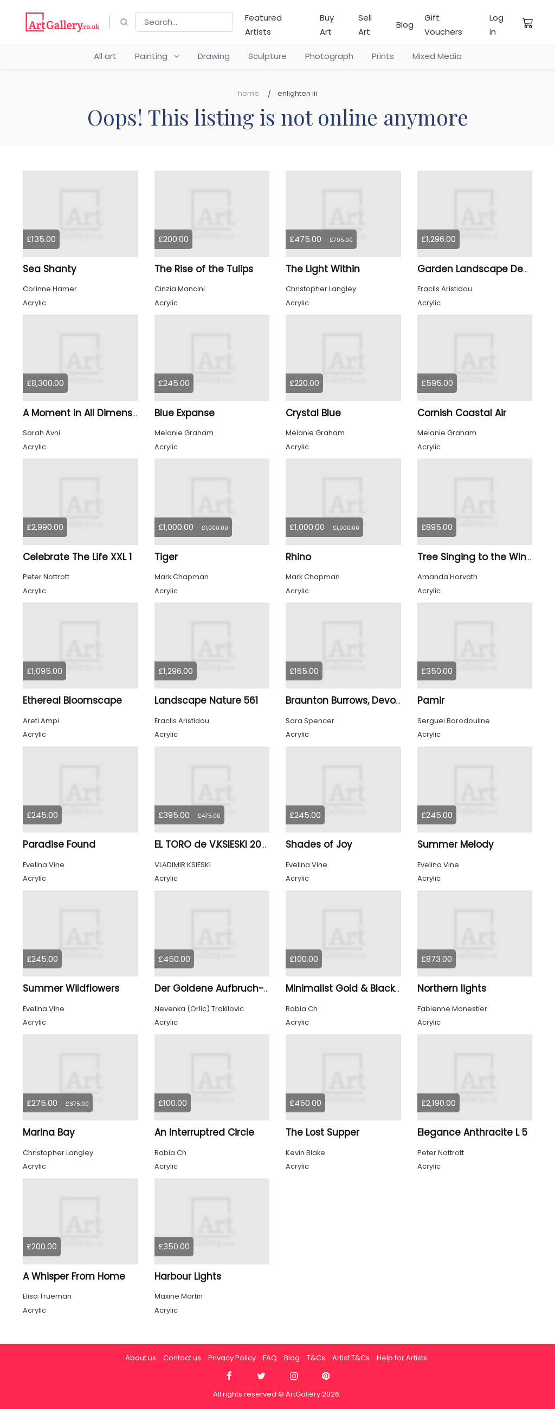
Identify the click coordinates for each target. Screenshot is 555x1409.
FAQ (270, 1358)
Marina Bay (49, 1132)
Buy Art (327, 24)
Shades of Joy (319, 844)
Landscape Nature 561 (206, 700)
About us (140, 1358)
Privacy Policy (232, 1358)
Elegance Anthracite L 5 (472, 1132)
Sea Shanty (49, 269)
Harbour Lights (187, 1276)
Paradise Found (59, 844)
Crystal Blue (313, 413)
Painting (157, 56)
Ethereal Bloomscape (72, 700)
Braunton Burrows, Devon (344, 700)
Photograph (329, 56)
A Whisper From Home (74, 1276)
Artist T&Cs (351, 1358)
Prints (383, 56)
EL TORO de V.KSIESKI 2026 (213, 844)
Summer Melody (455, 844)
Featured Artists (263, 24)
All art (105, 56)
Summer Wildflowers (71, 988)
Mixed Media (437, 56)
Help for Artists (402, 1358)
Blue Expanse (184, 413)
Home (248, 93)
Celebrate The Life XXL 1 (77, 557)
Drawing (214, 56)
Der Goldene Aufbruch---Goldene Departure (259, 988)
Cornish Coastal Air (461, 413)
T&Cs (316, 1358)
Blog (405, 24)
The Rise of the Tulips (203, 269)
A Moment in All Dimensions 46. (95, 413)
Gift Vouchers (443, 24)
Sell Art (365, 24)
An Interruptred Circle (204, 1132)
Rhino (298, 557)
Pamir (430, 700)
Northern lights (451, 988)
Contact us (182, 1358)
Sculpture (267, 56)
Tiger (166, 557)
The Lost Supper (322, 1132)
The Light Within (323, 269)
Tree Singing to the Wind (475, 557)
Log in (496, 24)
